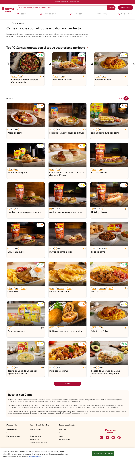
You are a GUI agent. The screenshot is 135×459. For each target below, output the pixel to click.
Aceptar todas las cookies (103, 453)
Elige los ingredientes (13, 442)
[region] (67, 453)
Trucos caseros (35, 438)
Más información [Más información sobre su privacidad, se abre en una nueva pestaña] (35, 457)
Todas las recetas (18, 23)
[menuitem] (23, 15)
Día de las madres (65, 445)
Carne (61, 438)
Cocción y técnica (35, 442)
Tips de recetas (35, 445)
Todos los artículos (36, 435)
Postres (61, 442)
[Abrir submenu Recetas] (23, 14)
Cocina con (75, 14)
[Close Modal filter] (126, 100)
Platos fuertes (63, 435)
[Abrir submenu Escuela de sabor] (49, 14)
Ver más (67, 386)
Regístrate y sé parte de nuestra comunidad (67, 2)
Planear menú (99, 14)
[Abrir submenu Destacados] (125, 14)
